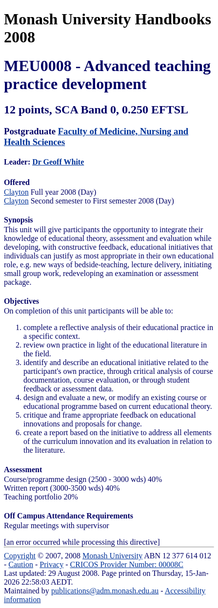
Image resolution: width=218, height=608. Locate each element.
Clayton (16, 192)
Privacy (51, 564)
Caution (20, 564)
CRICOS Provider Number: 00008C (126, 564)
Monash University (112, 556)
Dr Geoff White (58, 162)
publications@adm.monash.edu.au (105, 591)
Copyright (20, 556)
